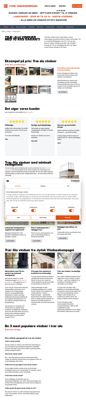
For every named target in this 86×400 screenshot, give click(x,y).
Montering (40, 27)
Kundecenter (70, 27)
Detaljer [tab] (43, 186)
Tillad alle (67, 217)
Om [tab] (68, 186)
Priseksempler (50, 27)
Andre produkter (21, 27)
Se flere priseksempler (15, 65)
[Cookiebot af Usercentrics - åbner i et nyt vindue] (72, 181)
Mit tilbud (77, 6)
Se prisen (63, 92)
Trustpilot (30, 112)
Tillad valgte (43, 217)
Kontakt (62, 6)
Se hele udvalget (13, 330)
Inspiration (60, 27)
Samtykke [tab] (18, 186)
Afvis (18, 217)
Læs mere (10, 241)
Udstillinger (50, 6)
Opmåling (32, 27)
